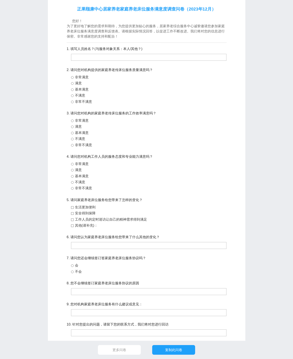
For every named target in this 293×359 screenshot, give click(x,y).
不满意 (80, 95)
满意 (78, 83)
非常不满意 (83, 101)
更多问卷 (119, 350)
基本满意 (82, 89)
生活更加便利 (85, 207)
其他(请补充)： (86, 225)
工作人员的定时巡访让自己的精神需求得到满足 (111, 219)
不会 (78, 271)
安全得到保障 (85, 213)
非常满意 (82, 77)
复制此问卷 (173, 350)
